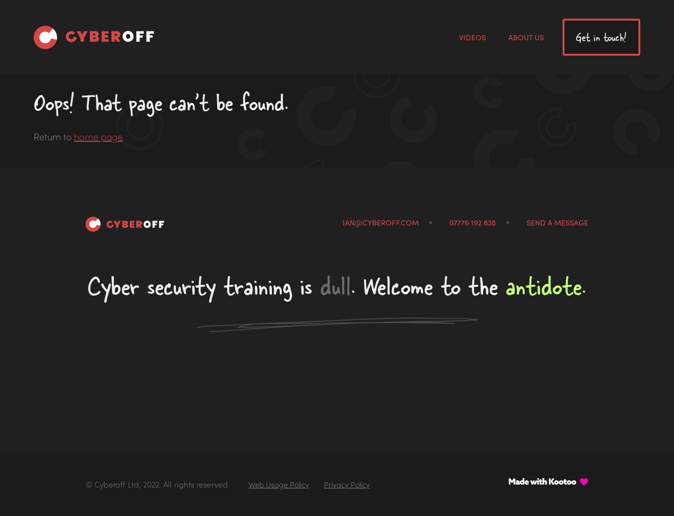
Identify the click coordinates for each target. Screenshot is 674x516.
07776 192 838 (472, 222)
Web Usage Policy (279, 484)
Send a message (557, 222)
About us (526, 37)
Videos (472, 37)
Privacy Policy (347, 484)
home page (98, 136)
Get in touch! (601, 37)
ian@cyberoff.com (381, 222)
